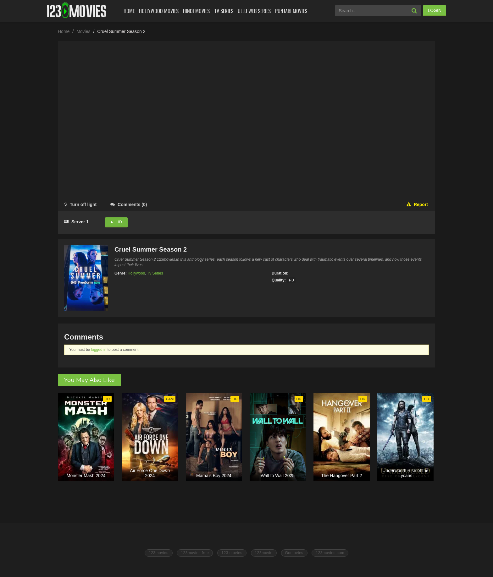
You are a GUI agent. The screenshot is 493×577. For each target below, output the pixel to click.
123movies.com (330, 553)
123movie (264, 553)
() (128, 204)
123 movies (231, 553)
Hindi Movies (196, 11)
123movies (159, 553)
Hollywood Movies (159, 11)
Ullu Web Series (254, 11)
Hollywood (136, 273)
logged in (99, 349)
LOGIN (434, 10)
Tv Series (223, 11)
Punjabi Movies (291, 11)
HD (119, 222)
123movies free (195, 553)
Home (129, 11)
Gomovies (294, 553)
